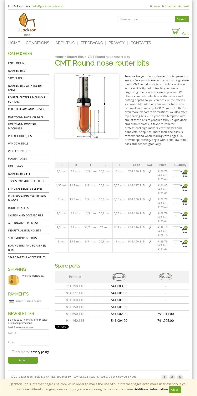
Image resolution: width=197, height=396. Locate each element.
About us (64, 43)
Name (12, 332)
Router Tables (18, 208)
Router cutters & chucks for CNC (26, 99)
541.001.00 (119, 293)
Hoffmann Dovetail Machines (22, 126)
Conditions (37, 43)
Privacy (116, 43)
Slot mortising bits (22, 238)
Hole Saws (15, 166)
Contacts (140, 43)
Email (11, 342)
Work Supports (19, 151)
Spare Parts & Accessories (27, 257)
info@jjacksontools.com (48, 6)
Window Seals (18, 143)
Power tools (17, 158)
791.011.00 (165, 314)
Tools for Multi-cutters (26, 181)
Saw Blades (16, 78)
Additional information (151, 389)
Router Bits (16, 70)
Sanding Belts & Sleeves (25, 188)
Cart (180, 32)
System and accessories (25, 215)
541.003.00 (119, 286)
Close (175, 389)
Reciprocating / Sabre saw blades (27, 198)
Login (155, 6)
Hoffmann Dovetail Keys (25, 116)
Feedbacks (91, 43)
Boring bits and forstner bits (27, 248)
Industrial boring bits (24, 230)
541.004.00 (119, 320)
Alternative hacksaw (23, 223)
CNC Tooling (17, 63)
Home (14, 43)
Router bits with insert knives (25, 88)
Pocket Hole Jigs (20, 136)
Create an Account (175, 6)
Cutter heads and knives (26, 109)
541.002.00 (119, 314)
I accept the (30, 352)
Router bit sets (19, 173)
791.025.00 (165, 320)
